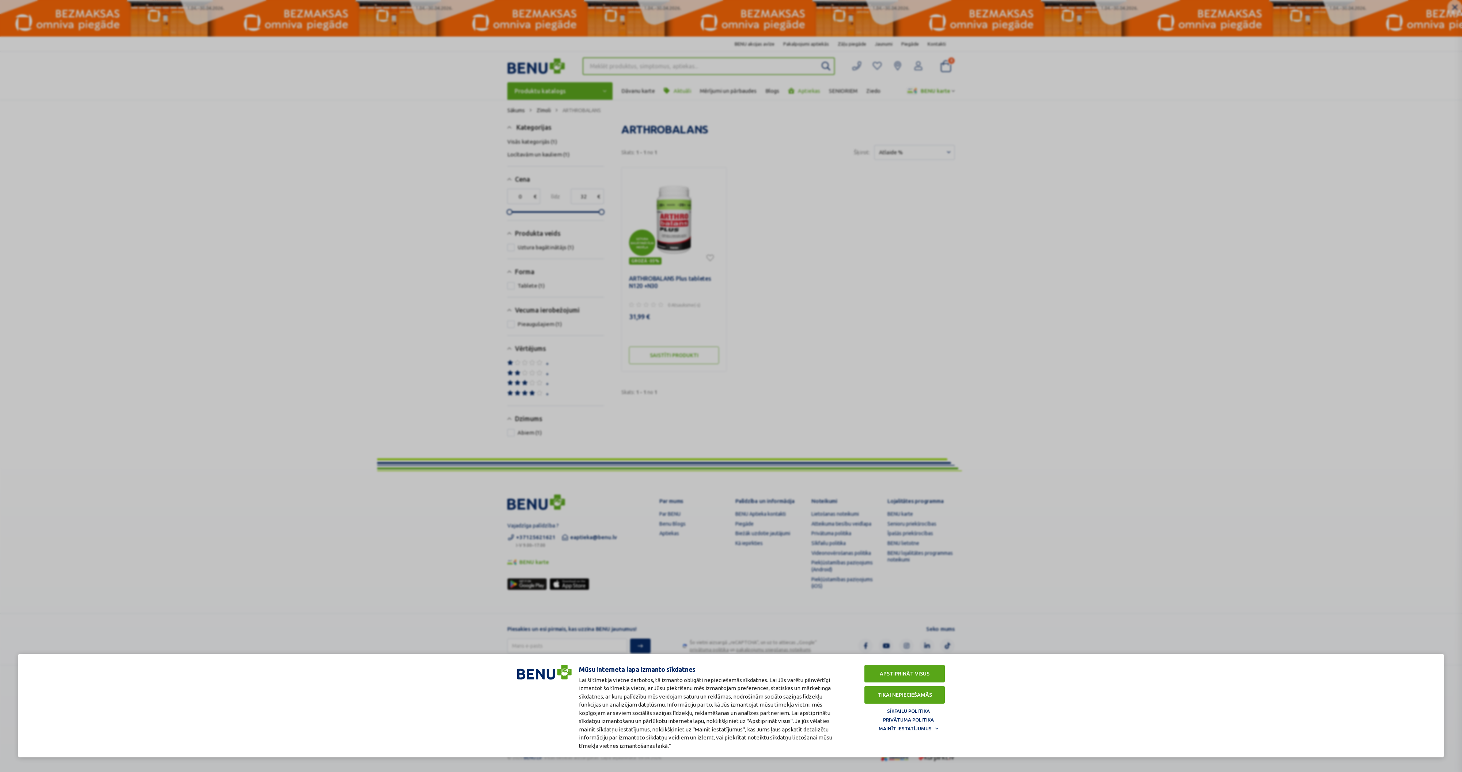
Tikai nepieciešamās (905, 695)
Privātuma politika (908, 719)
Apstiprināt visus (904, 674)
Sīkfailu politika (908, 711)
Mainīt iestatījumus (905, 728)
